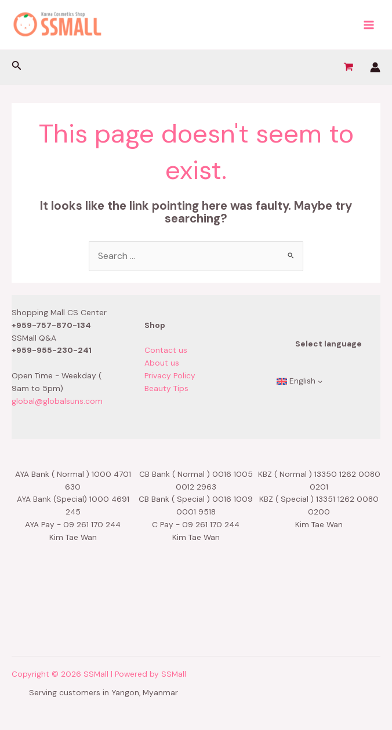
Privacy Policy (169, 375)
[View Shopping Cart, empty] (348, 67)
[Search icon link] (17, 67)
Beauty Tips (166, 388)
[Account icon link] (375, 67)
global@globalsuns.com (57, 401)
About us (161, 362)
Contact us (165, 350)
